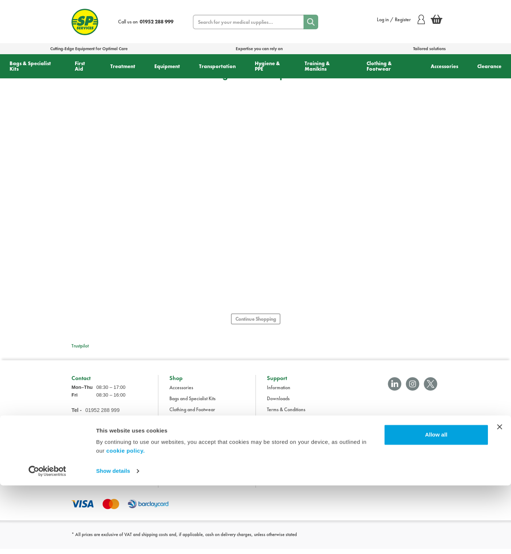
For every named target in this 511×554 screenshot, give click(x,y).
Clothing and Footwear (192, 414)
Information (278, 392)
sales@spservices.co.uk (94, 437)
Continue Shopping (255, 319)
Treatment (122, 66)
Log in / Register (401, 19)
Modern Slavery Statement (294, 458)
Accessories (444, 66)
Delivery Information (288, 425)
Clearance (489, 66)
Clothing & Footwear (379, 66)
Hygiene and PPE (186, 447)
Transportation (217, 66)
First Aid (80, 66)
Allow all (436, 503)
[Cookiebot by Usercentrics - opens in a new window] (47, 539)
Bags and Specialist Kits (192, 403)
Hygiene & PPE (267, 66)
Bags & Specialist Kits (30, 66)
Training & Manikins (317, 66)
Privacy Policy (281, 436)
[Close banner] (499, 495)
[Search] (311, 22)
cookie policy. (125, 519)
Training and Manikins (191, 458)
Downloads (278, 403)
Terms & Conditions (286, 414)
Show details (113, 539)
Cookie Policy (280, 447)
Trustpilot (80, 346)
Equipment (167, 66)
